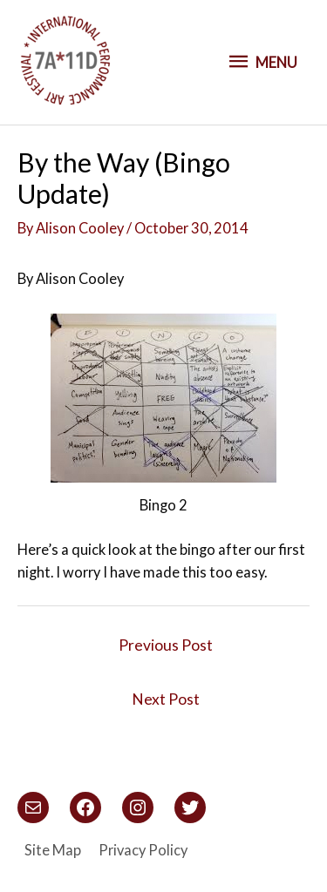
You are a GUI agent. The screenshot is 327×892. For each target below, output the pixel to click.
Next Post (166, 699)
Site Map (52, 849)
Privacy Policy (143, 849)
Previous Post (166, 645)
